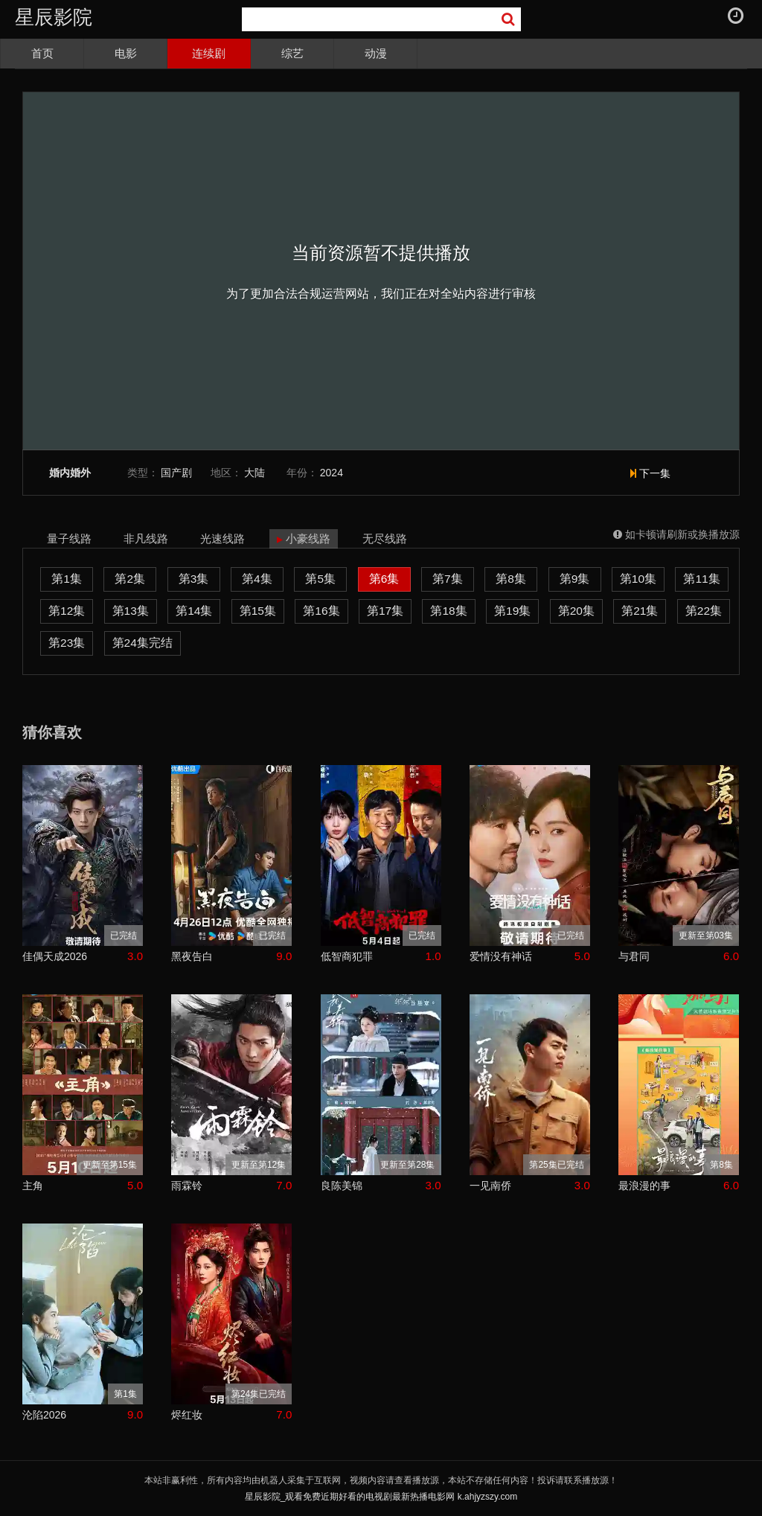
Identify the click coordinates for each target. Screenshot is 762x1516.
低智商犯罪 (347, 956)
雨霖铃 (186, 1186)
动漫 (376, 53)
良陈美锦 (341, 1186)
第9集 (575, 578)
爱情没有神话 (501, 956)
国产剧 (176, 473)
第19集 (512, 610)
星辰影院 (53, 17)
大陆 (254, 473)
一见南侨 (490, 1186)
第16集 (321, 610)
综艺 (292, 53)
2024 (331, 473)
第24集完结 (142, 642)
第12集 (66, 610)
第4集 (257, 578)
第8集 (511, 578)
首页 (42, 53)
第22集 (703, 610)
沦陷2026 (44, 1415)
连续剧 (208, 53)
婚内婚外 (70, 473)
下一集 (650, 473)
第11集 (701, 578)
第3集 (194, 578)
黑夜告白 (192, 956)
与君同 (634, 956)
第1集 (66, 578)
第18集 (448, 610)
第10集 (638, 578)
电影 (126, 53)
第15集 (258, 610)
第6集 (384, 578)
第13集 (130, 610)
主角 (32, 1186)
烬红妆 (186, 1415)
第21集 (639, 610)
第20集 (576, 610)
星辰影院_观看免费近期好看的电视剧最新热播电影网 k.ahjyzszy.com (381, 1496)
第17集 (385, 610)
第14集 (194, 610)
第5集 (320, 578)
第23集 (66, 642)
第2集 (130, 578)
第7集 (447, 578)
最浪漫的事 (644, 1186)
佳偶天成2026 (54, 956)
